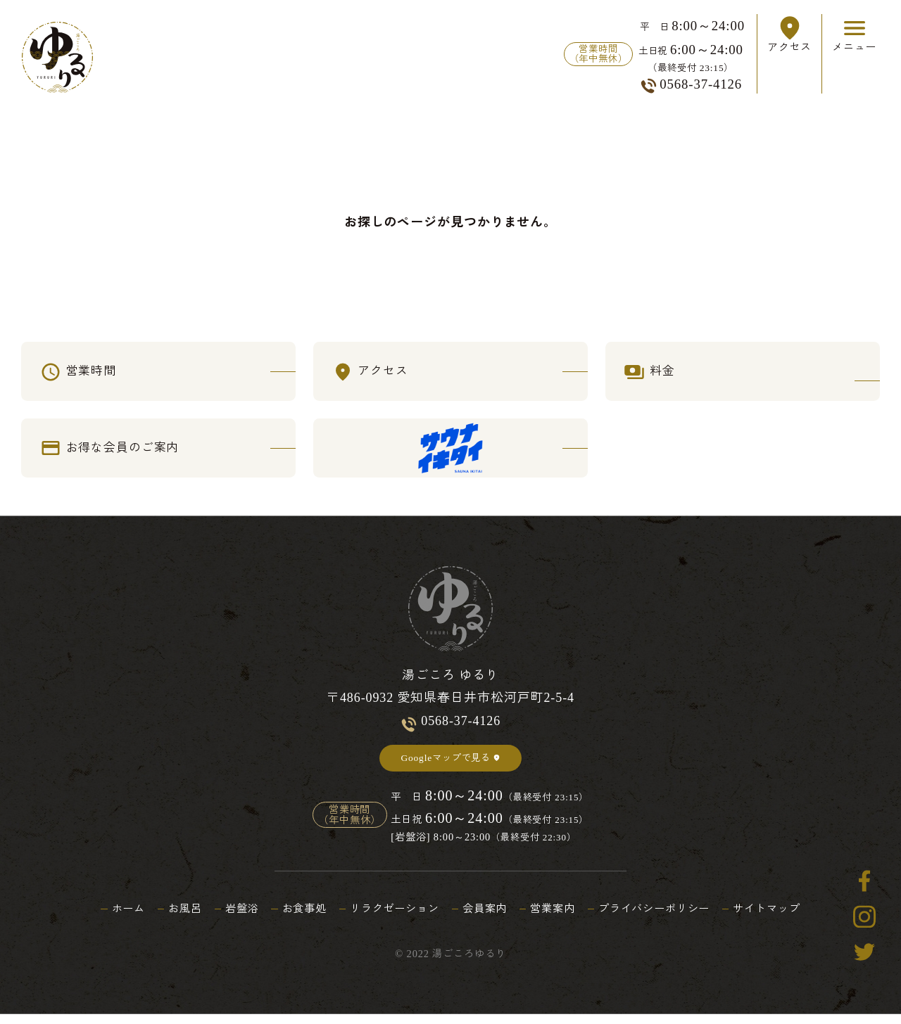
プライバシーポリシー (665, 919)
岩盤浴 (230, 919)
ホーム (110, 919)
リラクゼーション (391, 919)
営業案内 (558, 919)
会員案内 (486, 919)
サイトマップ (784, 919)
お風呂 (170, 919)
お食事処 (296, 919)
